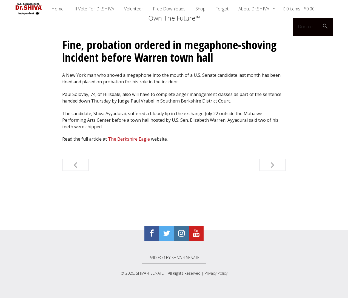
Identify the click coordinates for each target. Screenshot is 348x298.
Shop (200, 9)
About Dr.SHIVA (254, 9)
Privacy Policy (216, 273)
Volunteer (133, 9)
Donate (305, 27)
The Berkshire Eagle (129, 139)
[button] (325, 27)
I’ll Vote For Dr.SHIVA (93, 9)
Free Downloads (169, 9)
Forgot (222, 9)
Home (58, 9)
